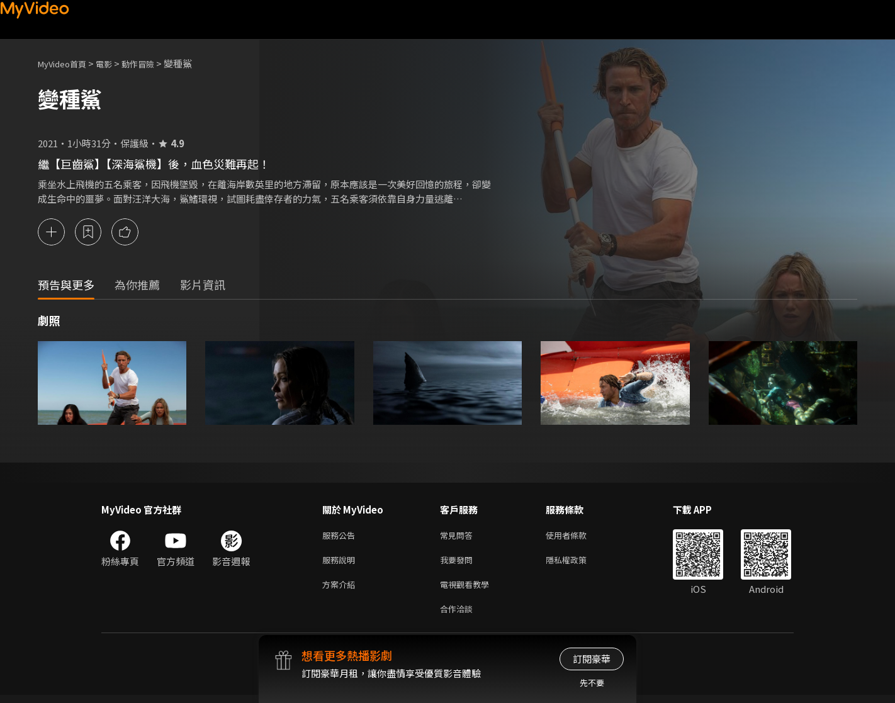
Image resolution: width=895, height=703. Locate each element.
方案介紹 (341, 589)
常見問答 (459, 536)
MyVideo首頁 (66, 63)
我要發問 (459, 563)
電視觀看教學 (468, 589)
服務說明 (341, 563)
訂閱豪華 (592, 658)
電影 (113, 63)
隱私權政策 (576, 563)
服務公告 (341, 536)
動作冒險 (152, 63)
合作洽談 (459, 615)
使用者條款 (576, 536)
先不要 (592, 683)
